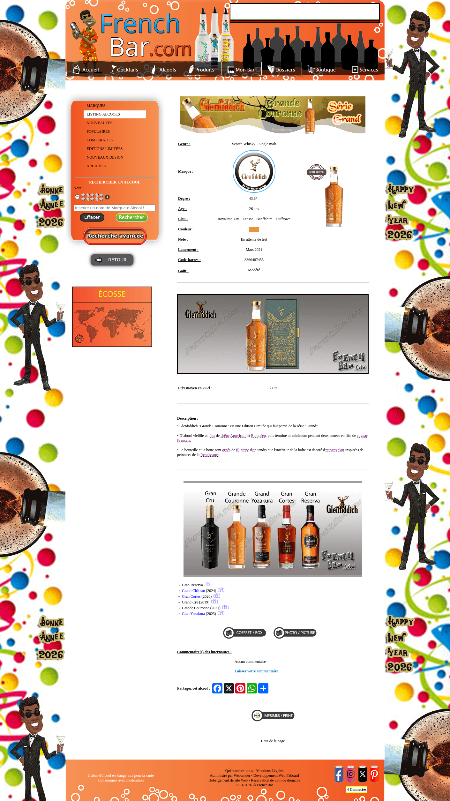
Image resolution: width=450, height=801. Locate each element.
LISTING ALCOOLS (103, 114)
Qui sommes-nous (239, 770)
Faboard (292, 775)
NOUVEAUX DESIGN (105, 157)
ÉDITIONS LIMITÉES (105, 148)
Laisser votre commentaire (256, 671)
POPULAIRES (98, 131)
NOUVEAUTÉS (100, 123)
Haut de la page (273, 741)
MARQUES (96, 105)
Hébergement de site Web (228, 780)
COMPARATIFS (100, 140)
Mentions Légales (270, 770)
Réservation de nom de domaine (275, 780)
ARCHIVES (96, 166)
